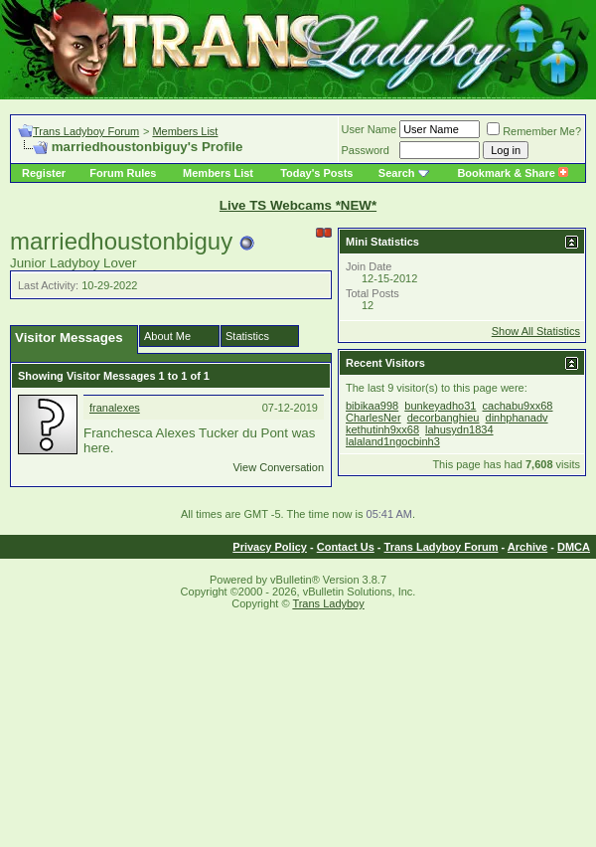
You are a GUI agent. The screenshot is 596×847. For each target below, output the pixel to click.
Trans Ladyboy (328, 603)
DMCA (573, 547)
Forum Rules (122, 173)
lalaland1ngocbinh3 (393, 441)
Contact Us (345, 547)
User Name (369, 129)
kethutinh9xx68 (382, 429)
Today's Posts (316, 173)
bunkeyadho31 (440, 406)
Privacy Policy (269, 547)
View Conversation (278, 467)
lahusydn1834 (459, 429)
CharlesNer (373, 418)
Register (44, 173)
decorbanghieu (443, 418)
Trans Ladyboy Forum (86, 131)
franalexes (114, 408)
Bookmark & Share (512, 173)
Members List (185, 131)
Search (396, 173)
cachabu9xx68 (518, 406)
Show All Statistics (536, 331)
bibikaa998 (372, 406)
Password (365, 150)
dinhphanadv (517, 418)
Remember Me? (534, 131)
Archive (527, 547)
